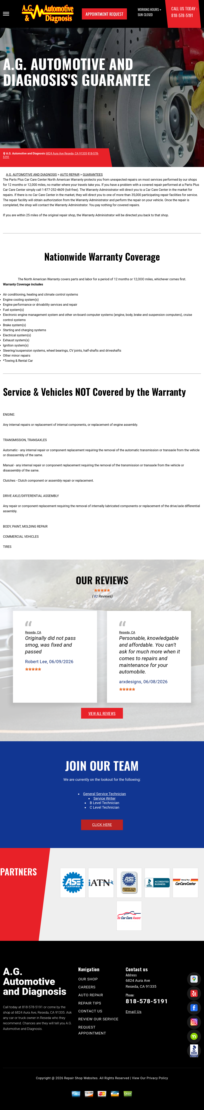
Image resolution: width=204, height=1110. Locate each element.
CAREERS (86, 987)
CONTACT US (90, 1011)
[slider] (102, 590)
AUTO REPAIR (69, 175)
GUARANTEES (93, 175)
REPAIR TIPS (89, 1003)
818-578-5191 (182, 15)
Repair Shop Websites (81, 1078)
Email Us (134, 1012)
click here (102, 825)
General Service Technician (104, 794)
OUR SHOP (88, 979)
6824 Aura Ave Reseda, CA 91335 (66, 153)
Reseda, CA (33, 632)
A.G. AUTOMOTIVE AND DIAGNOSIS (31, 175)
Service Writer (104, 798)
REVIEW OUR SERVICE (98, 1019)
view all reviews (102, 713)
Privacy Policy (157, 1078)
